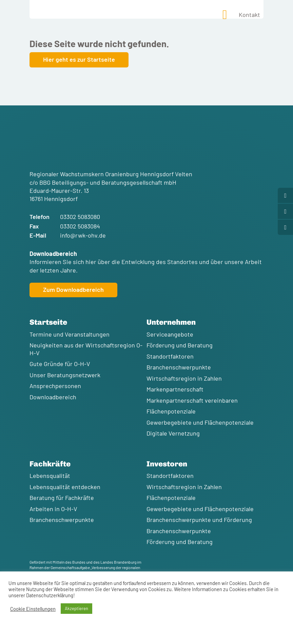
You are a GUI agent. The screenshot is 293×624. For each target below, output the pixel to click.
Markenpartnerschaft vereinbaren (192, 400)
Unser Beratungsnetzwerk (65, 375)
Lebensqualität (50, 475)
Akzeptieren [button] (76, 608)
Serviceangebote (169, 334)
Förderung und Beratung (179, 345)
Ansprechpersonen (55, 385)
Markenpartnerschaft (174, 389)
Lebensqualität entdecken (65, 486)
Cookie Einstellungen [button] (33, 609)
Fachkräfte (50, 463)
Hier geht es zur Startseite (79, 59)
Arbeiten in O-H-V (53, 508)
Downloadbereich (53, 397)
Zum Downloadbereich (73, 289)
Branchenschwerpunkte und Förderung (199, 519)
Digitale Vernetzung (173, 433)
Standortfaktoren (170, 356)
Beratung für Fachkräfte (62, 497)
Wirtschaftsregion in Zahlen (184, 378)
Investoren (166, 463)
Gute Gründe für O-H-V (60, 363)
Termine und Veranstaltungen (70, 334)
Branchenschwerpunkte (178, 367)
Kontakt (249, 14)
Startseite (48, 322)
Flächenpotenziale (171, 411)
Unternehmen (171, 322)
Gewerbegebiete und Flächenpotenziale (200, 422)
